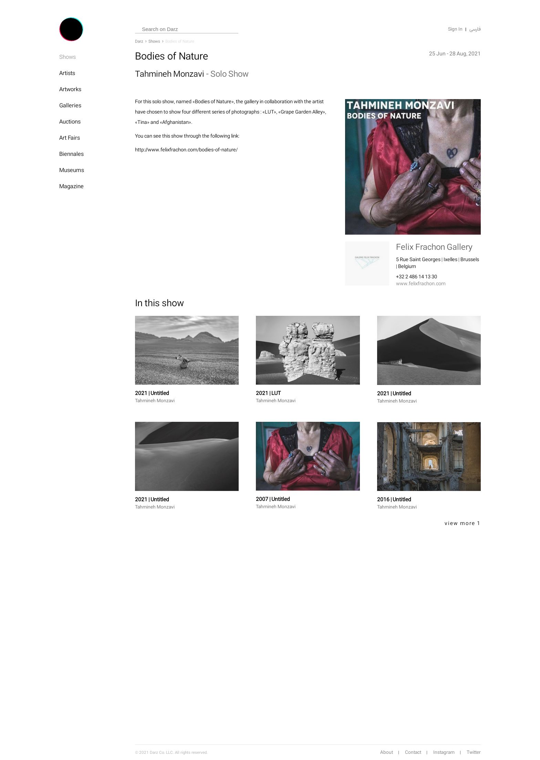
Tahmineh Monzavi (170, 74)
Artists (67, 73)
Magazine (71, 186)
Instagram (444, 752)
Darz (139, 41)
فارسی (475, 29)
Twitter (474, 752)
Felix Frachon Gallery (434, 247)
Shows (67, 57)
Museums (71, 170)
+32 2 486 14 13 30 (416, 276)
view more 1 (463, 523)
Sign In (455, 29)
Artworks (70, 89)
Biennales (71, 154)
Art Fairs (69, 137)
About (386, 752)
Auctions (70, 121)
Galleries (70, 105)
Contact (413, 752)
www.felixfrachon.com (421, 283)
